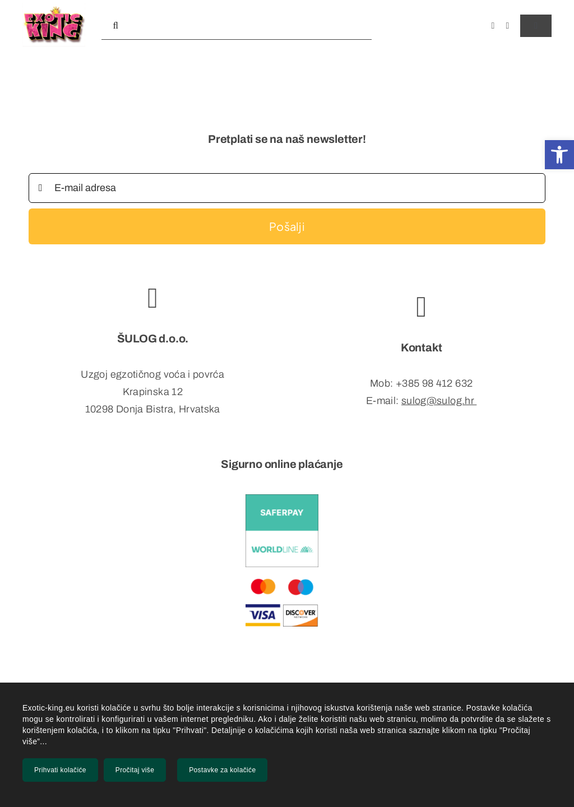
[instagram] (508, 25)
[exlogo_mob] (53, 7)
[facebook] (492, 25)
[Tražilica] (115, 26)
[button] (559, 154)
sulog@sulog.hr (437, 400)
